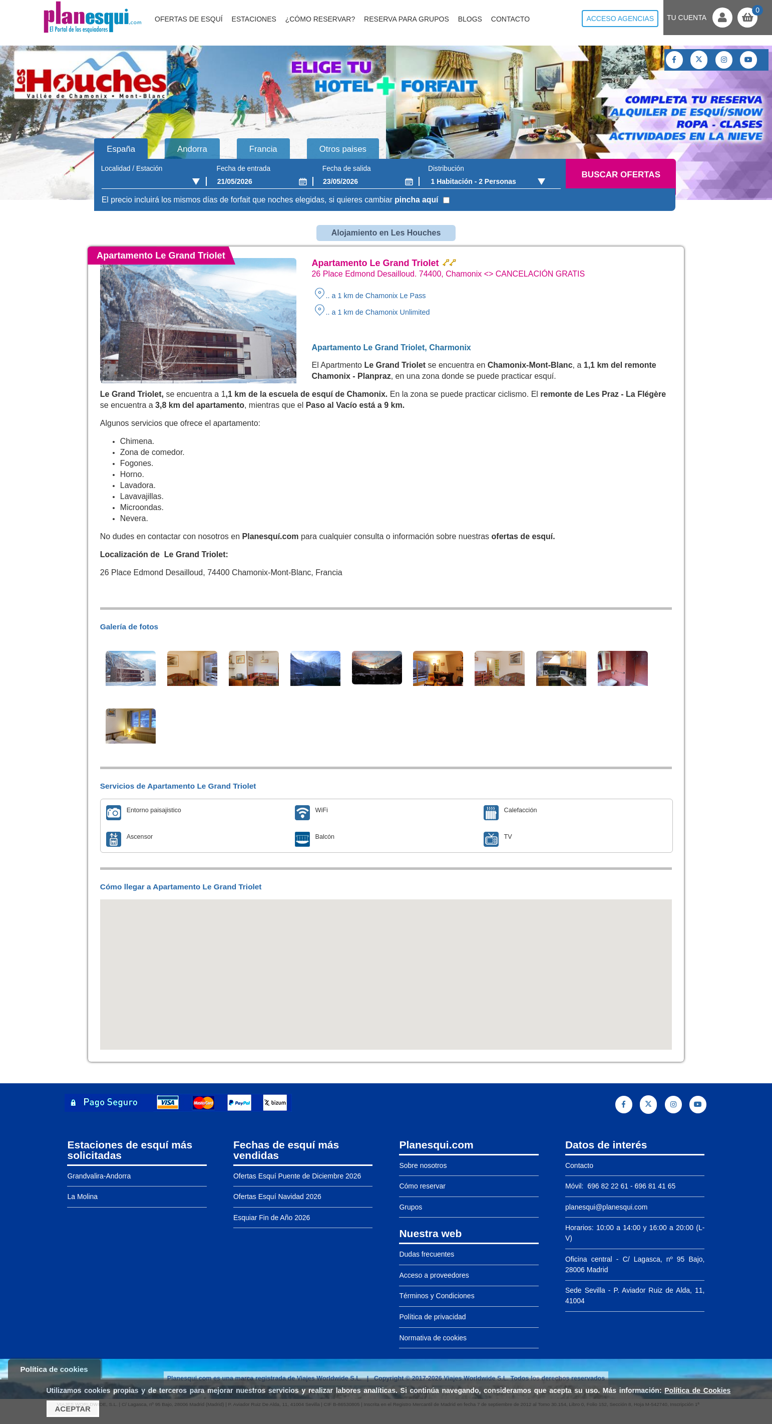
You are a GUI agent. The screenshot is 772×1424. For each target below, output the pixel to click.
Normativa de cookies (433, 1338)
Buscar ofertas (621, 174)
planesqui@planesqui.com (606, 1207)
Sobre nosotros (423, 1165)
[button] (386, 965)
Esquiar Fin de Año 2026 (271, 1218)
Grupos (410, 1207)
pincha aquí (416, 199)
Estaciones (254, 19)
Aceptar (73, 1408)
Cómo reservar (422, 1186)
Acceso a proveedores (434, 1275)
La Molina (82, 1197)
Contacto (510, 19)
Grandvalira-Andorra (99, 1176)
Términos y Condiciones (436, 1296)
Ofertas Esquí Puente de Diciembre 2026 (297, 1176)
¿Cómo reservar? (320, 19)
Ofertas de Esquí (189, 19)
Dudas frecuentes (426, 1254)
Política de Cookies (697, 1390)
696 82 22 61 (606, 1186)
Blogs (470, 19)
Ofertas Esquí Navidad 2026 (277, 1197)
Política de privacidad (432, 1317)
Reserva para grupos (406, 19)
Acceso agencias (620, 19)
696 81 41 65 (655, 1186)
